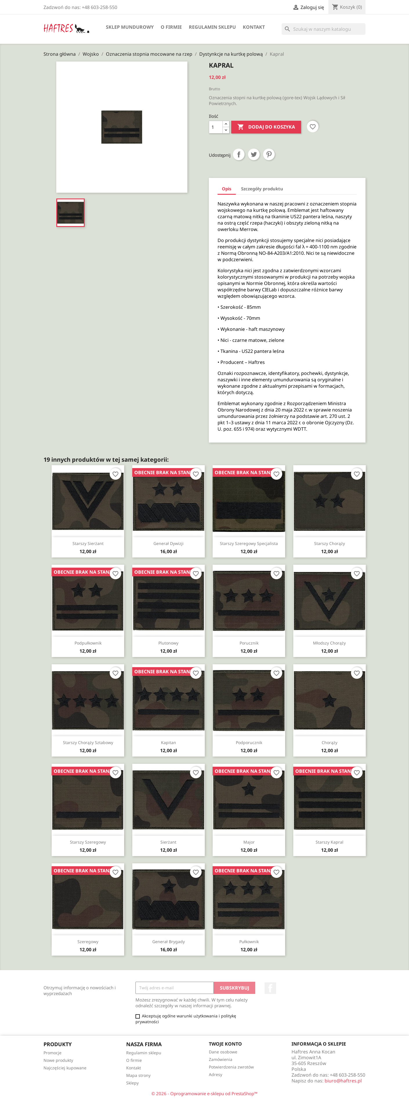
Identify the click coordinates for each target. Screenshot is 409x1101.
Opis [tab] (226, 189)
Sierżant (168, 842)
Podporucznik (249, 742)
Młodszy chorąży (329, 643)
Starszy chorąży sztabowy (88, 742)
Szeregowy (87, 941)
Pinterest (269, 154)
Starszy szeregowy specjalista (249, 543)
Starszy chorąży (329, 543)
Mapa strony (138, 1075)
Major (249, 842)
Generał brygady (168, 941)
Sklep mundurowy (130, 27)
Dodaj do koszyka (266, 127)
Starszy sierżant (88, 543)
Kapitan (168, 742)
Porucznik (249, 643)
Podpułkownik (88, 643)
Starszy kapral (329, 842)
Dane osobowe (223, 1052)
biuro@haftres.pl (343, 1080)
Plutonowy (168, 643)
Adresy (215, 1074)
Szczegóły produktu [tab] (262, 189)
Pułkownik (249, 941)
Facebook (270, 988)
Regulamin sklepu (212, 27)
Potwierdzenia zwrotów (231, 1067)
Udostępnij (239, 154)
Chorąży (329, 742)
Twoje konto (225, 1044)
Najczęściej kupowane (65, 1068)
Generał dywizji (168, 543)
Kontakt (254, 27)
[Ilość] (216, 127)
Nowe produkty (58, 1060)
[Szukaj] (323, 29)
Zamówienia (220, 1059)
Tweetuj (254, 154)
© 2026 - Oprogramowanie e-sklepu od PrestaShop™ (204, 1093)
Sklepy (132, 1083)
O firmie (171, 27)
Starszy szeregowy (88, 842)
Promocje (52, 1052)
